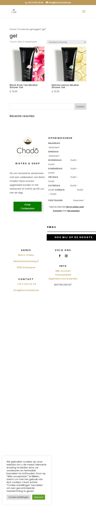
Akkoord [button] (38, 497)
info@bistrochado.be (26, 290)
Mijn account (63, 270)
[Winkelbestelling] (66, 42)
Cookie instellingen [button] (18, 497)
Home (13, 29)
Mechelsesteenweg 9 (26, 261)
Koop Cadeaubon (27, 206)
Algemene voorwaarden (62, 278)
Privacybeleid (63, 274)
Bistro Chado (26, 255)
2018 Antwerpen (26, 267)
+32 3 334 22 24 (26, 284)
